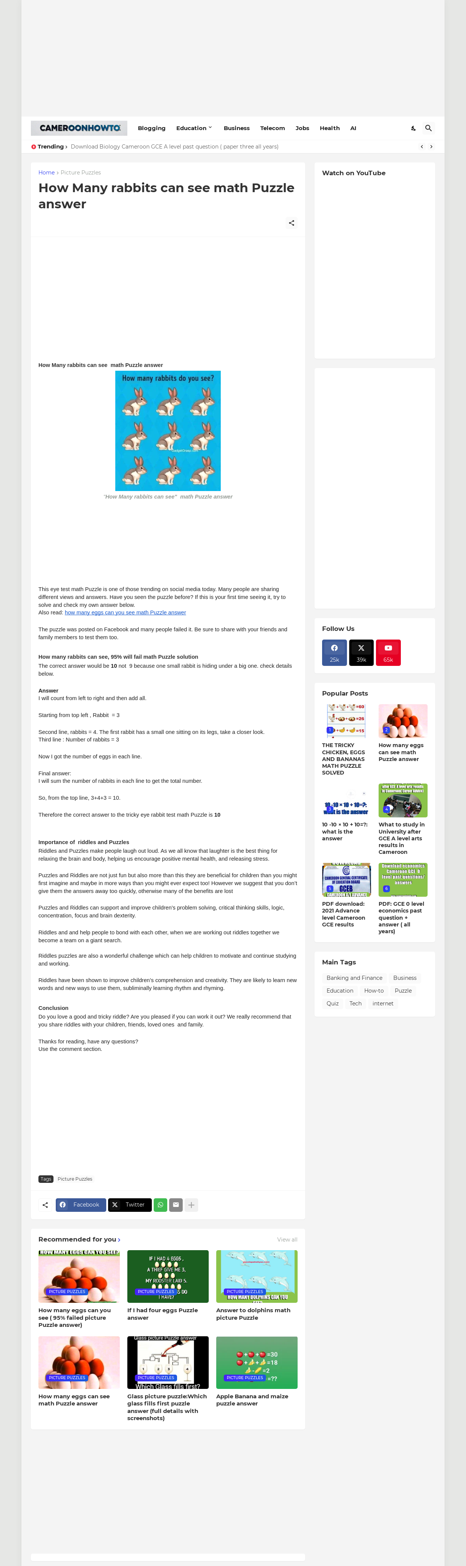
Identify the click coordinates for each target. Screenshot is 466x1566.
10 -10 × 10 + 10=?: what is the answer (345, 831)
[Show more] (191, 1205)
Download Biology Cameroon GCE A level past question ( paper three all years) (175, 146)
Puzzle (403, 990)
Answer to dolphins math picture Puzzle (253, 1314)
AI (353, 128)
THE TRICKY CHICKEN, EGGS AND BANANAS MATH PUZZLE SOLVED (343, 759)
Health (330, 128)
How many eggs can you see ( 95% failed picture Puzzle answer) (74, 1317)
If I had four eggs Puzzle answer (162, 1314)
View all (287, 1239)
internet (383, 1003)
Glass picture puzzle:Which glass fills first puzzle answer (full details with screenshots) (167, 1407)
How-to (374, 990)
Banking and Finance (354, 978)
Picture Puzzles (81, 173)
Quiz (333, 1003)
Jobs (302, 128)
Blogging (152, 128)
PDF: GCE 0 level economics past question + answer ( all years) (401, 917)
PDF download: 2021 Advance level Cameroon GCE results (343, 914)
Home (46, 173)
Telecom (272, 128)
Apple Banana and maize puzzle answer (252, 1400)
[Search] (428, 128)
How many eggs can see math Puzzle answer (74, 1400)
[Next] (431, 146)
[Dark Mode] (414, 128)
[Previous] (422, 146)
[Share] (292, 223)
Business (237, 128)
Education (191, 128)
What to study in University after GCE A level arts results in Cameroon (402, 838)
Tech (356, 1003)
